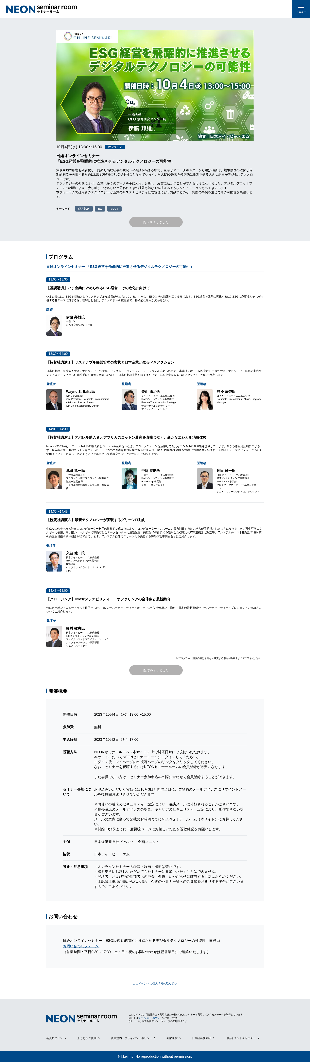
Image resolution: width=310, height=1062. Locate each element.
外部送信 (172, 1038)
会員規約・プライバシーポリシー (131, 1038)
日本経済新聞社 (201, 1038)
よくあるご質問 (86, 1038)
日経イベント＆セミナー (240, 1038)
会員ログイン (54, 1038)
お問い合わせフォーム (81, 946)
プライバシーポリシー (150, 1018)
